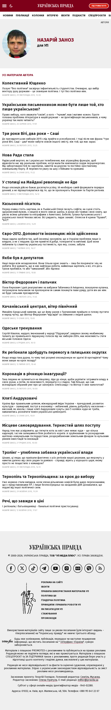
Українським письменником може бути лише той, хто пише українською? (53, 107)
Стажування (49, 613)
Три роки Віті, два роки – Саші (30, 133)
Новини (8, 15)
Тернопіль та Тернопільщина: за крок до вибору (48, 476)
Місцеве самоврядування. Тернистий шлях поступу (51, 425)
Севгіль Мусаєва (90, 676)
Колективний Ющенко (24, 83)
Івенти (65, 15)
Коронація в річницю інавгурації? (34, 373)
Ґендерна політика (53, 600)
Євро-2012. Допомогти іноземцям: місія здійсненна (50, 233)
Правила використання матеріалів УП (65, 591)
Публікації (22, 15)
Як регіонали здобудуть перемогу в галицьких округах (54, 352)
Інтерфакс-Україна (71, 641)
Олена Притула (48, 679)
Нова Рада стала (18, 155)
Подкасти (78, 15)
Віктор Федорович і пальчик (29, 282)
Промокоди (48, 618)
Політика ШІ (48, 595)
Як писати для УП (52, 609)
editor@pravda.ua (88, 679)
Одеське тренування (22, 328)
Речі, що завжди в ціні (23, 501)
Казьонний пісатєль (21, 203)
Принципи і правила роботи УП (61, 604)
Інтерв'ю (52, 15)
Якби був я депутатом (22, 257)
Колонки (38, 15)
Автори (105, 22)
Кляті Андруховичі (19, 398)
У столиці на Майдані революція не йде (39, 182)
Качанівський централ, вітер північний (39, 306)
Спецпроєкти (97, 15)
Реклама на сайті (52, 582)
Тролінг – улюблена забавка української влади (47, 452)
